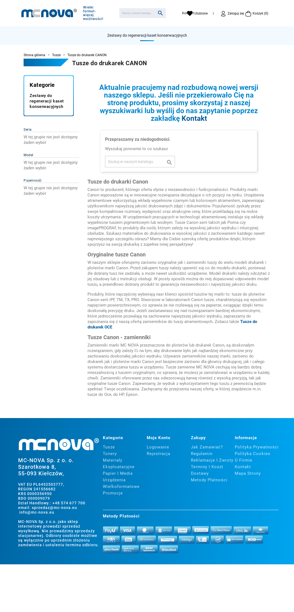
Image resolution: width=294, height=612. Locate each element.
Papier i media (118, 473)
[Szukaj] (142, 13)
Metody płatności (209, 479)
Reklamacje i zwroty (212, 460)
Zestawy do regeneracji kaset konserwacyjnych (147, 35)
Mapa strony (248, 473)
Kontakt (194, 118)
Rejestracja (158, 453)
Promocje (113, 493)
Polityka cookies (252, 453)
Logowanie (158, 447)
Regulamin (202, 453)
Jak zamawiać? (207, 447)
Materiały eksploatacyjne (119, 463)
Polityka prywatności (257, 447)
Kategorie (42, 85)
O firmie (243, 460)
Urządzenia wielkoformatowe (121, 483)
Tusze (109, 447)
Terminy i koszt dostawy (207, 470)
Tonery (110, 453)
